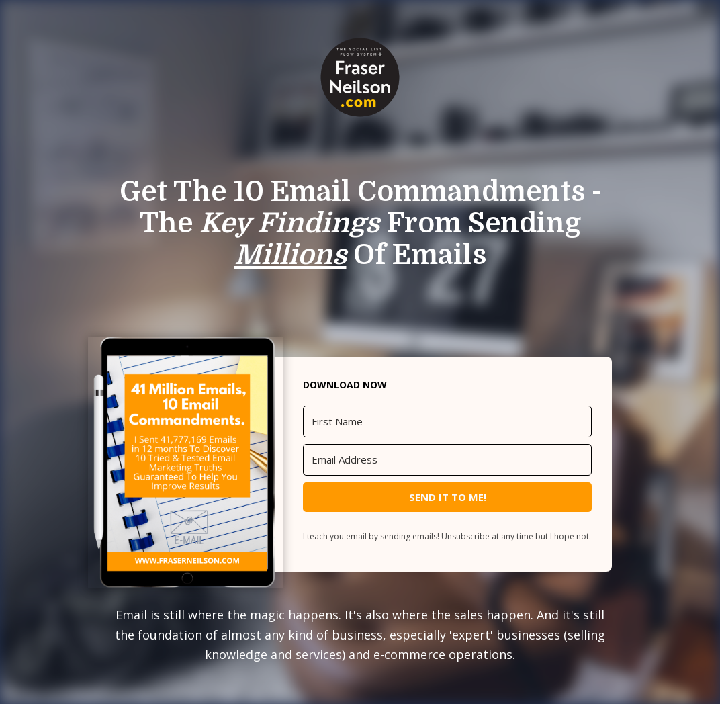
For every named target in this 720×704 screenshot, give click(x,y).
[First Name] (447, 421)
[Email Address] (447, 460)
